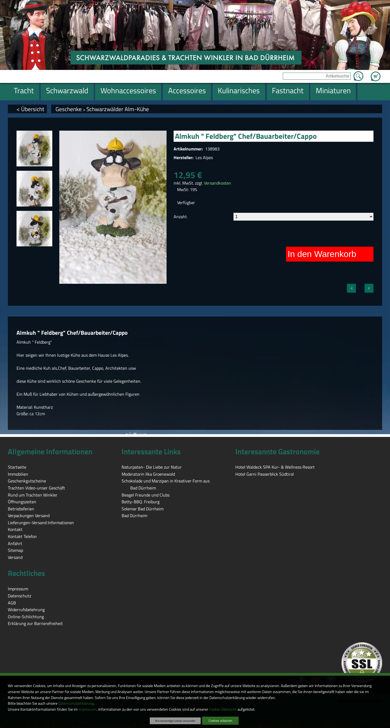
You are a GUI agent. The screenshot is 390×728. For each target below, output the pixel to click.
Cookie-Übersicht (223, 709)
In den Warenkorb (322, 254)
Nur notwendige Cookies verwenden (175, 721)
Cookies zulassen (220, 720)
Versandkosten (217, 183)
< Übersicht (30, 109)
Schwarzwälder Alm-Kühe (117, 109)
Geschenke (69, 109)
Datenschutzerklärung (76, 703)
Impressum (88, 709)
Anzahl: (180, 216)
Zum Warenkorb (375, 73)
